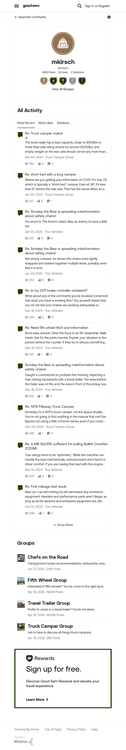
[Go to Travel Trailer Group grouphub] (21, 604)
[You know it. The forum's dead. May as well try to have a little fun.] (67, 223)
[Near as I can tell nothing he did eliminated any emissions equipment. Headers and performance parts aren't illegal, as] (67, 497)
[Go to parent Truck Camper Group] (59, 157)
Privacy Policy (76, 729)
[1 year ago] (33, 194)
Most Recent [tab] (26, 123)
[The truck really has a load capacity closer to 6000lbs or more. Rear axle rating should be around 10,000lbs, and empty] (67, 147)
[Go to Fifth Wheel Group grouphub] (21, 581)
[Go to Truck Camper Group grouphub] (21, 627)
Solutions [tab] (63, 123)
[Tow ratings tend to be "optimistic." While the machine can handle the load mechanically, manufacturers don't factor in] (67, 459)
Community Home (26, 729)
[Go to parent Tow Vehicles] (53, 231)
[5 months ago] (34, 157)
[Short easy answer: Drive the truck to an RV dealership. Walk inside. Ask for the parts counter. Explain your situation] (67, 338)
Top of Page (53, 729)
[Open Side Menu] (16, 6)
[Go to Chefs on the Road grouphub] (21, 558)
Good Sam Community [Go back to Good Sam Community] (30, 17)
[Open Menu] (109, 17)
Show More (63, 525)
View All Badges (63, 89)
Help (94, 729)
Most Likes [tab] (46, 123)
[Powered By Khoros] (63, 740)
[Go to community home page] (31, 6)
